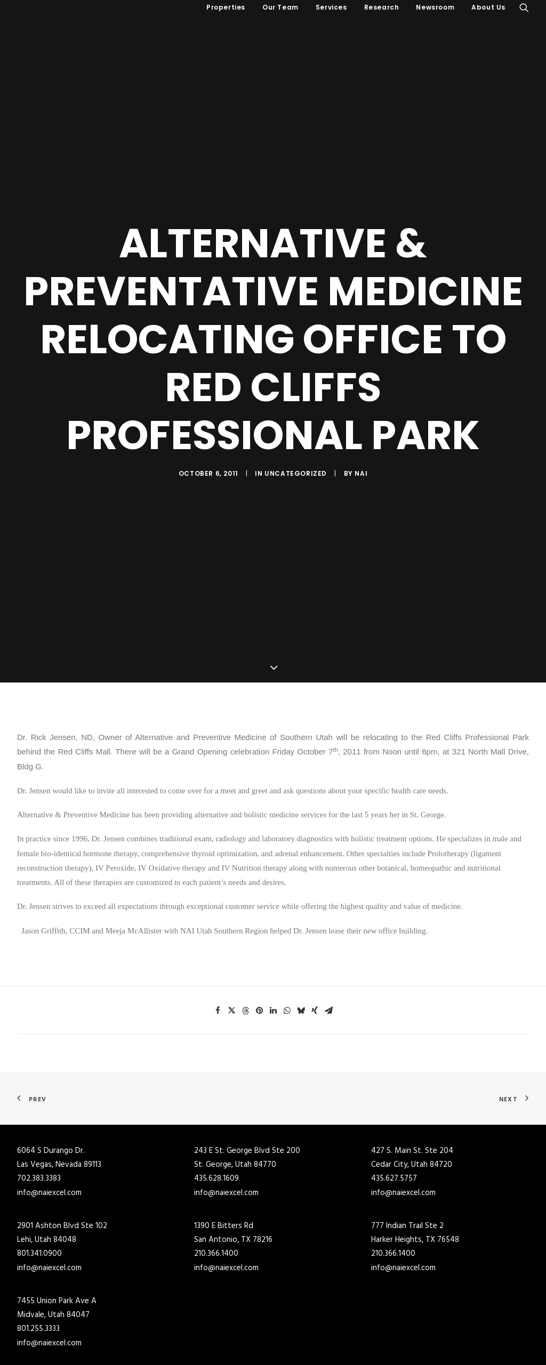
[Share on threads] (245, 948)
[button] (524, 7)
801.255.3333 (38, 1266)
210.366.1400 (216, 1191)
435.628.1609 (216, 1116)
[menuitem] (226, 7)
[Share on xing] (314, 948)
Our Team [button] (280, 7)
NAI (361, 441)
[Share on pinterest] (259, 948)
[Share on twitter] (231, 948)
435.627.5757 (394, 1116)
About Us (488, 7)
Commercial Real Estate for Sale (202, 1333)
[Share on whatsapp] (286, 948)
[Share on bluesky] (300, 948)
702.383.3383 (39, 1116)
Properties (225, 7)
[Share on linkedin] (273, 948)
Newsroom (435, 7)
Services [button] (331, 7)
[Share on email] (328, 948)
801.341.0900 (39, 1191)
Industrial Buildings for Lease (328, 1347)
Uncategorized (295, 441)
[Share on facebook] (217, 948)
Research (381, 7)
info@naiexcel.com (49, 1130)
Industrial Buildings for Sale (195, 1347)
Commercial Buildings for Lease (331, 1333)
